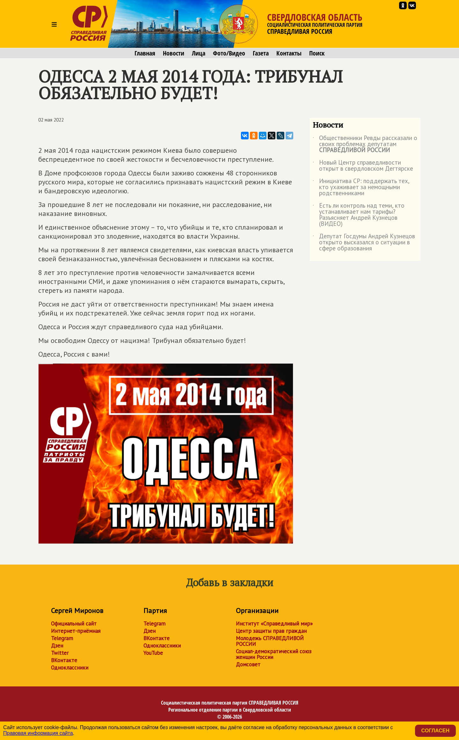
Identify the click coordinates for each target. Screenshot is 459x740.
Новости (173, 53)
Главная (145, 53)
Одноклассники (69, 667)
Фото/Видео (229, 53)
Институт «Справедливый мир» (274, 623)
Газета (261, 53)
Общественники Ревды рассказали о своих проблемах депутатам (365, 144)
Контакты (289, 53)
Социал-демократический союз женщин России (273, 654)
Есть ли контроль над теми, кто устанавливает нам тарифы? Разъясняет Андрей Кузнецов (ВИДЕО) (358, 215)
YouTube (153, 653)
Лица (198, 53)
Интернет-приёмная (75, 631)
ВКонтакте (64, 660)
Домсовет (248, 664)
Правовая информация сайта (38, 733)
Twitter (60, 653)
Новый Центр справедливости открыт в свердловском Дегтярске (363, 165)
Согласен (435, 730)
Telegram (62, 638)
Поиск (316, 53)
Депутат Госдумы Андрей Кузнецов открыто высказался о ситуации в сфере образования (364, 242)
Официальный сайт (74, 623)
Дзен (57, 645)
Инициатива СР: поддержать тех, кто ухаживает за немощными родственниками (361, 187)
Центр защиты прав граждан (271, 631)
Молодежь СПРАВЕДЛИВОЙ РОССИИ (270, 641)
